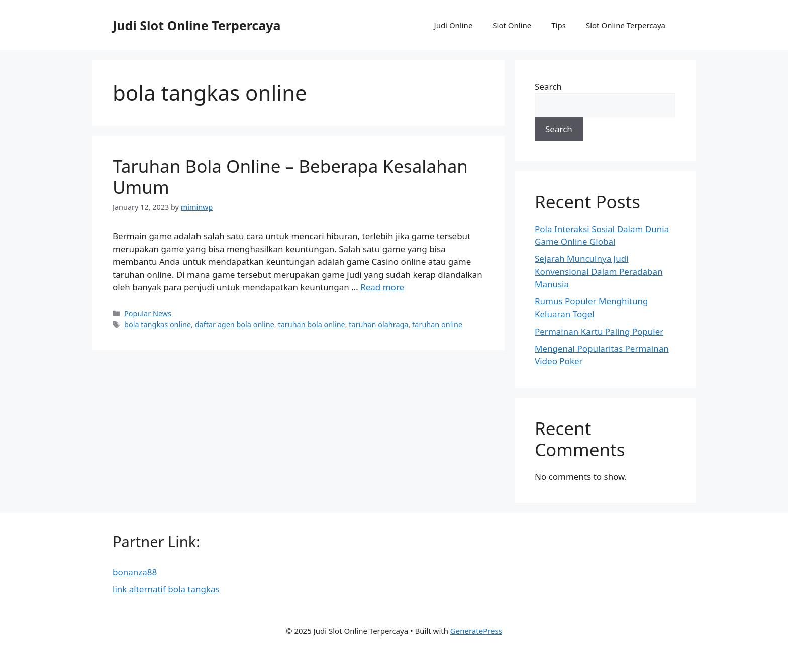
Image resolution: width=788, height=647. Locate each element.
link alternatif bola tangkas (166, 589)
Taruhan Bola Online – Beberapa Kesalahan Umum (290, 176)
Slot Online (511, 25)
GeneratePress (476, 631)
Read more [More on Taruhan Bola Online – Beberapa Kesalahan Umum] (382, 287)
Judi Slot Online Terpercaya (196, 25)
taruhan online (437, 324)
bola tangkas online (157, 324)
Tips (558, 25)
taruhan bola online (311, 324)
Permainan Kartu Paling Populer (599, 331)
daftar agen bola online (234, 324)
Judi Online (453, 25)
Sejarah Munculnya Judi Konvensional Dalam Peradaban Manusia (598, 271)
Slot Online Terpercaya (625, 25)
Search (548, 86)
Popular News (147, 313)
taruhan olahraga (378, 324)
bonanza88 (135, 572)
